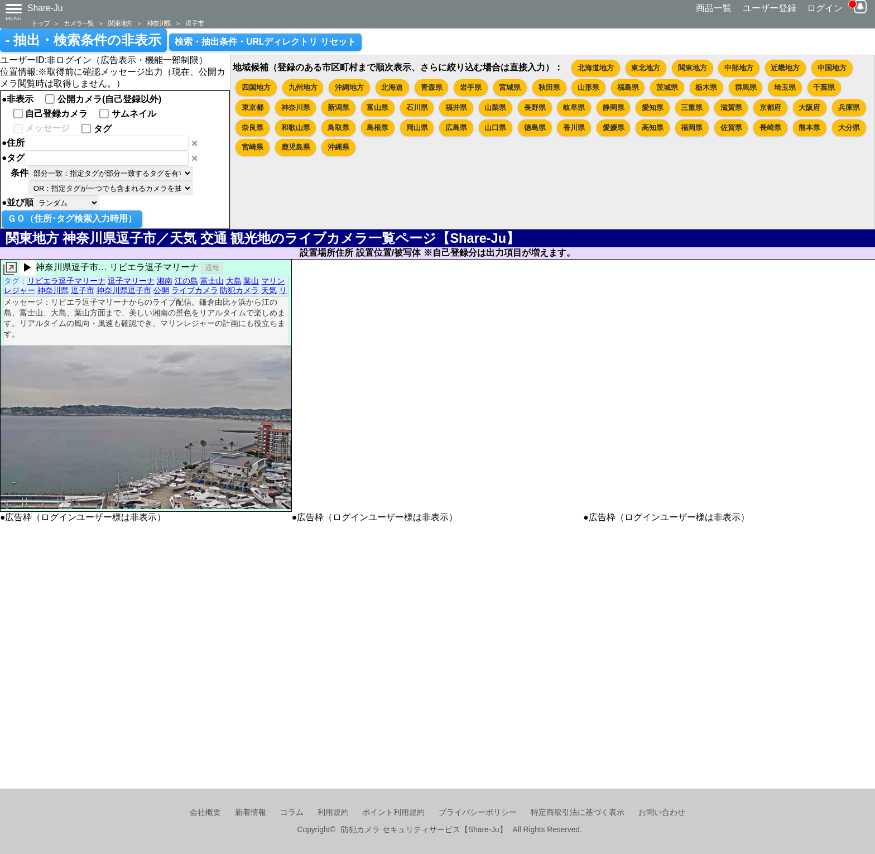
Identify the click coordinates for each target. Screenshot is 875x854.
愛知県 (653, 107)
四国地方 (256, 87)
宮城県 (510, 87)
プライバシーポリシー (478, 812)
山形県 (588, 87)
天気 (269, 290)
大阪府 (809, 107)
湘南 (164, 280)
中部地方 (738, 68)
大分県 (849, 127)
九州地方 (303, 87)
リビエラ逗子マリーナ (66, 280)
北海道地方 (596, 68)
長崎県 (770, 127)
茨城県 (667, 87)
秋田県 (549, 87)
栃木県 (706, 87)
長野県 (535, 107)
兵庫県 (849, 107)
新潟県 (338, 107)
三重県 (692, 107)
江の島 (186, 280)
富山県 (377, 107)
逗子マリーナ (131, 280)
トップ (40, 23)
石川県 (417, 107)
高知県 (653, 127)
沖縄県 (338, 147)
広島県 (456, 127)
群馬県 (746, 87)
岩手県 (471, 87)
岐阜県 (574, 107)
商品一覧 (714, 8)
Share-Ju (45, 8)
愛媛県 (613, 127)
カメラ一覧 (79, 23)
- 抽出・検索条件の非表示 (83, 40)
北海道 (392, 87)
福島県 (628, 87)
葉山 (251, 280)
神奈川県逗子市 (124, 290)
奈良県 (252, 127)
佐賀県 (731, 127)
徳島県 (535, 127)
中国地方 (832, 68)
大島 (234, 280)
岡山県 (417, 127)
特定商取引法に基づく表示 (577, 812)
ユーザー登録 (769, 8)
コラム (292, 812)
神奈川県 (159, 23)
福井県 (456, 107)
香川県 (574, 127)
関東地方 (120, 23)
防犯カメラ (239, 290)
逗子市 (194, 23)
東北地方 (645, 68)
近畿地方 (785, 68)
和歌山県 (295, 127)
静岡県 (613, 107)
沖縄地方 (349, 87)
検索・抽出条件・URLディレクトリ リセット (265, 41)
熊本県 (809, 127)
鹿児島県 (295, 147)
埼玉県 (785, 87)
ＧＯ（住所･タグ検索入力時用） (72, 218)
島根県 (377, 127)
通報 (212, 267)
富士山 (212, 280)
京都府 (770, 107)
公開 (161, 290)
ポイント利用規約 (393, 812)
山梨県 (495, 107)
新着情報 (250, 812)
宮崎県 (252, 147)
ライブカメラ (194, 290)
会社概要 (205, 812)
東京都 (252, 107)
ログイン (825, 8)
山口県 (495, 127)
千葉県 (824, 87)
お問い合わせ (661, 812)
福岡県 (692, 127)
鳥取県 (338, 127)
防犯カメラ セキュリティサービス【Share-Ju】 (424, 830)
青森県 (432, 87)
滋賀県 (731, 107)
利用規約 (333, 812)
